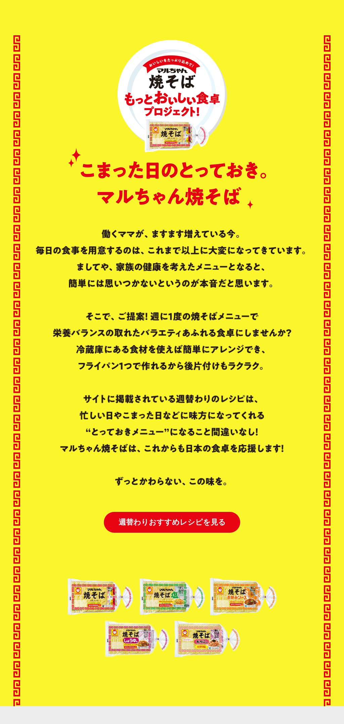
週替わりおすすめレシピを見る (172, 522)
